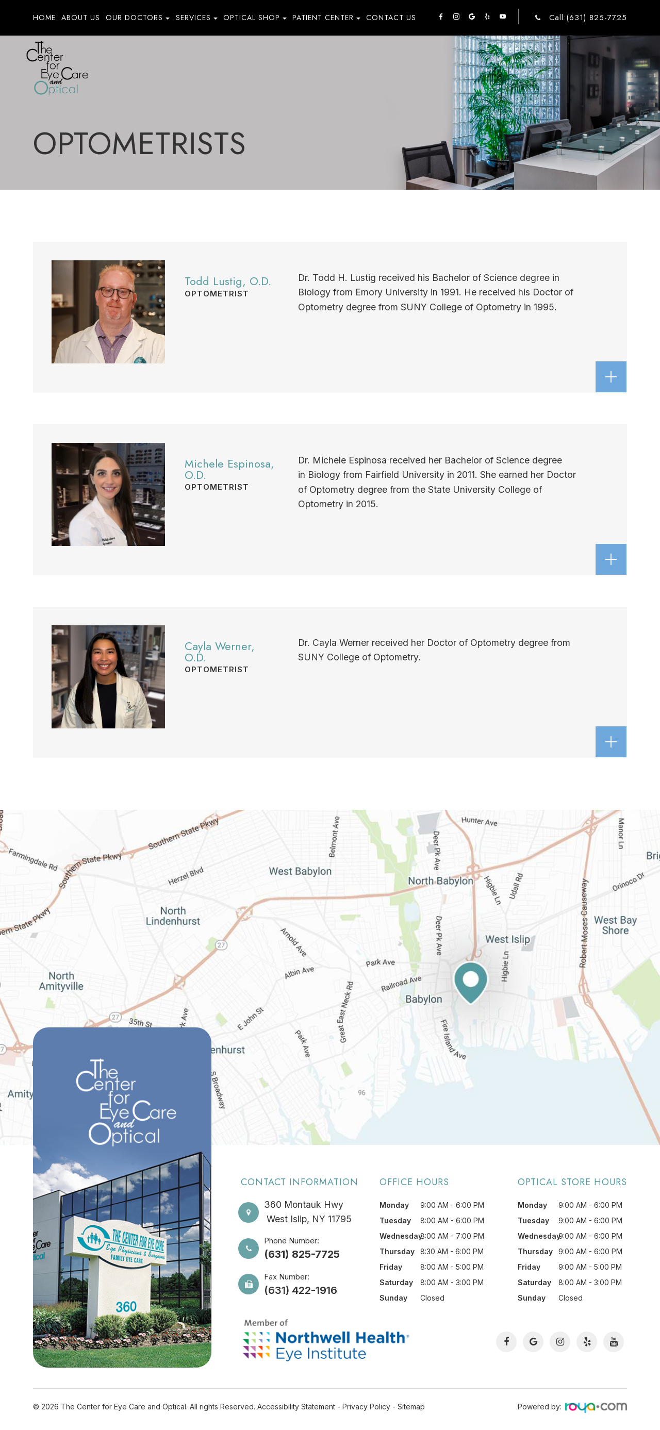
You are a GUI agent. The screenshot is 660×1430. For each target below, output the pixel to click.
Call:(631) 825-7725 (588, 18)
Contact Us (391, 17)
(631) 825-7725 (302, 1253)
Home (44, 17)
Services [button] (197, 17)
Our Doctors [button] (138, 17)
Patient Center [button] (326, 17)
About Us (80, 17)
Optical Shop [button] (255, 17)
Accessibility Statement (296, 1406)
